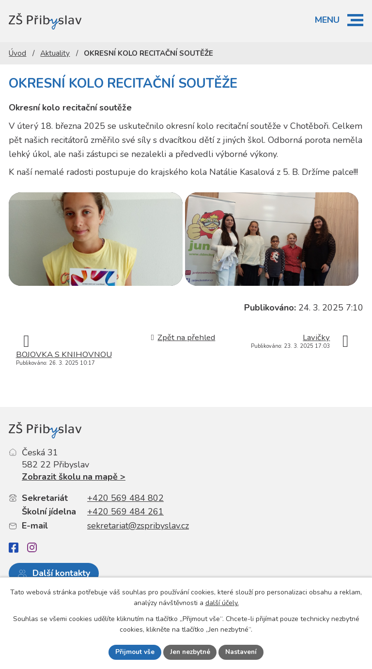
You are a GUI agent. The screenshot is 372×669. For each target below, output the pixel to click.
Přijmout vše (133, 651)
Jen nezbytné (190, 651)
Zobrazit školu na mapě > (73, 490)
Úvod (17, 53)
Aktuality (55, 53)
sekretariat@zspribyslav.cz (138, 539)
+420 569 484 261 (125, 524)
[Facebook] (13, 561)
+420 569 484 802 (125, 510)
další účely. (222, 602)
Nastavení (243, 651)
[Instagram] (32, 560)
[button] (355, 20)
